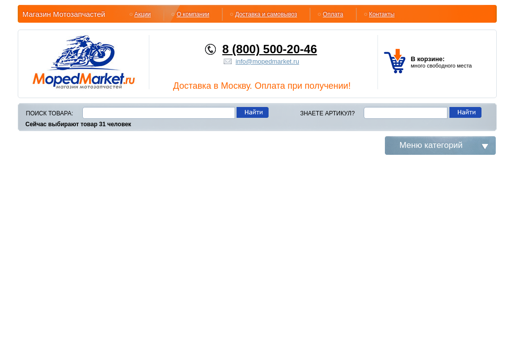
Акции (143, 14)
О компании (192, 14)
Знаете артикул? (327, 113)
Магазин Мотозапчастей (64, 14)
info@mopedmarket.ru (267, 61)
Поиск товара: (49, 113)
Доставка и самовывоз (266, 14)
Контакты (382, 14)
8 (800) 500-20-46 (269, 49)
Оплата (333, 14)
